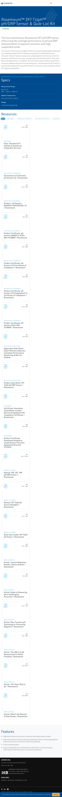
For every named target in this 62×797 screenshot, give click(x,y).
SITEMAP (30, 791)
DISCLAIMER (23, 791)
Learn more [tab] (56, 118)
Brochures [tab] (10, 118)
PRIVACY (16, 791)
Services (11, 780)
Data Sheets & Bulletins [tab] (42, 118)
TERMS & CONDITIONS (7, 791)
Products (4, 780)
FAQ (26, 780)
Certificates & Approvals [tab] (24, 118)
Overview (5, 29)
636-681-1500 (9, 765)
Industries (19, 780)
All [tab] (3, 118)
